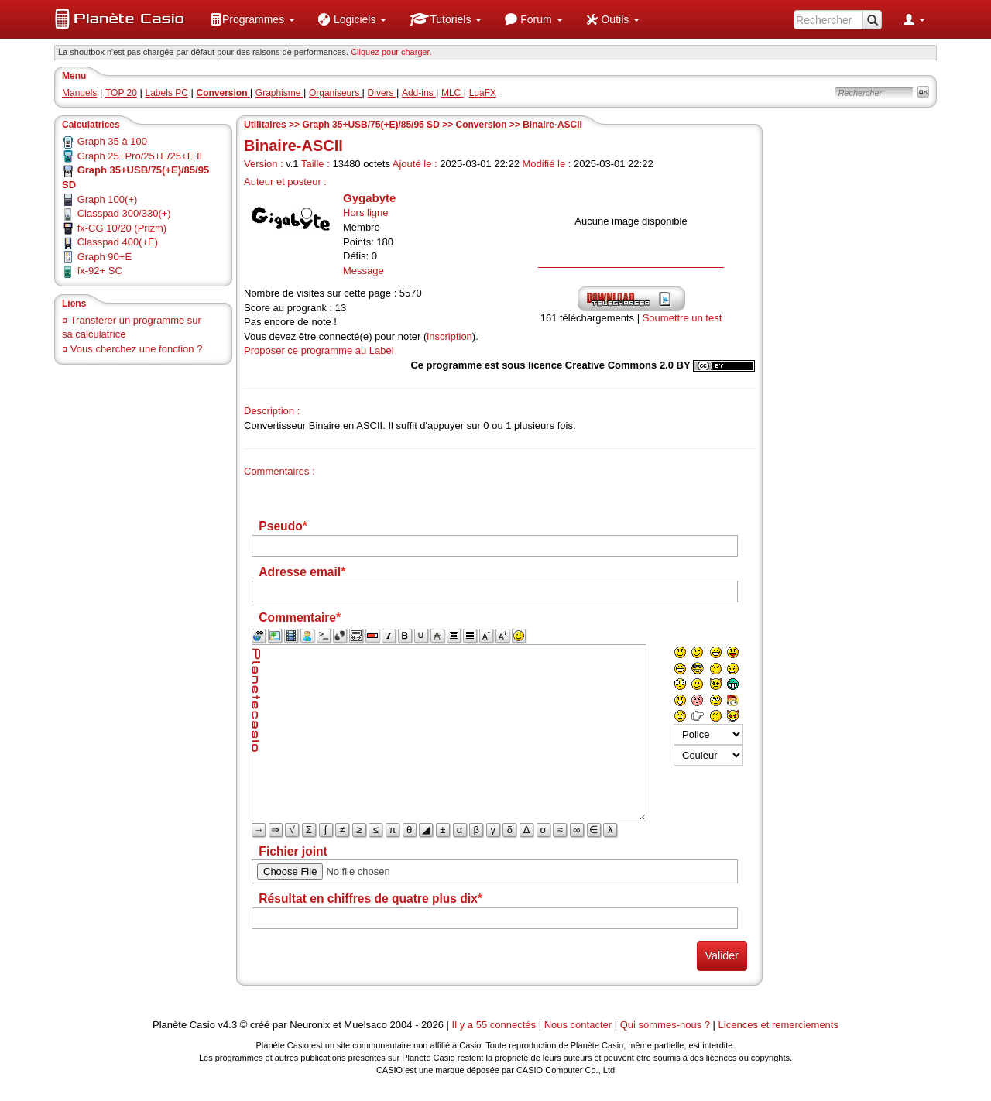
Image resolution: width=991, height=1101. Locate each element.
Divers (382, 92)
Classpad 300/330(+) (124, 213)
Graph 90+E (104, 256)
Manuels (79, 92)
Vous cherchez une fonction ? (136, 349)
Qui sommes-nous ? (665, 1025)
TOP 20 (121, 92)
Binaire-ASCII (552, 124)
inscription (449, 336)
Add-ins (419, 92)
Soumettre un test (682, 318)
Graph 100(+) (107, 199)
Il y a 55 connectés (495, 1025)
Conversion (482, 124)
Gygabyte (369, 197)
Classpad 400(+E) (117, 242)
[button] (252, 19)
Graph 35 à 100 (112, 141)
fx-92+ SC (99, 270)
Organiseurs (335, 92)
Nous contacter (578, 1025)
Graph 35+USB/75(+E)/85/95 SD (372, 124)
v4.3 (228, 1025)
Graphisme (279, 92)
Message (363, 270)
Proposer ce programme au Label (319, 350)
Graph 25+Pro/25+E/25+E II (140, 156)
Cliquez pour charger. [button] (391, 52)
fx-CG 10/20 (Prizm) (122, 228)
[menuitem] (252, 19)
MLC (452, 92)
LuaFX (482, 92)
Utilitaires (265, 124)
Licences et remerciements (778, 1025)
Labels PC (167, 92)
